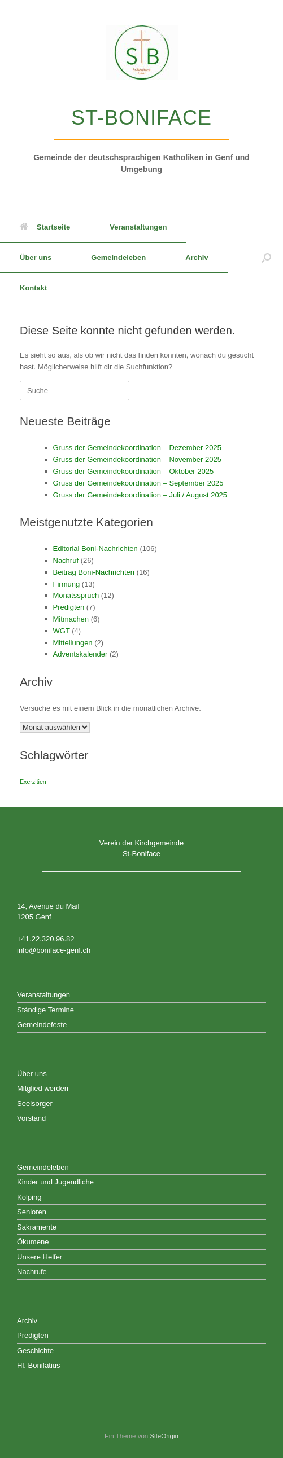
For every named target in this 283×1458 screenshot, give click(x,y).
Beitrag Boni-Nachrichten (94, 572)
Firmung (66, 584)
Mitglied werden (42, 1088)
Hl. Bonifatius (38, 1365)
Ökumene (33, 1241)
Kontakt (33, 288)
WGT (61, 631)
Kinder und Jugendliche (55, 1182)
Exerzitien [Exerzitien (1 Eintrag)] (33, 781)
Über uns (35, 257)
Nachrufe (32, 1271)
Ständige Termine (45, 1010)
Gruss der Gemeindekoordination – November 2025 (137, 459)
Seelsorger (35, 1103)
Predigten (69, 607)
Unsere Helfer (39, 1257)
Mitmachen (71, 619)
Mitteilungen (73, 642)
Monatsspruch (76, 595)
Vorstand (31, 1118)
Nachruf (66, 560)
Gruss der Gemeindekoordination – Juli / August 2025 (140, 495)
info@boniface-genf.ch (53, 950)
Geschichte (35, 1350)
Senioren (31, 1212)
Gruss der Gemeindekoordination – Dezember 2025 (137, 447)
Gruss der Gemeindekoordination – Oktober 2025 (133, 471)
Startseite (45, 227)
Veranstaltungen (138, 227)
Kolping (29, 1197)
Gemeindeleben (118, 257)
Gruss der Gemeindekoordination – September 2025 (138, 483)
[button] (266, 257)
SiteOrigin (164, 1436)
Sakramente (36, 1227)
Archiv (196, 257)
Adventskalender (80, 654)
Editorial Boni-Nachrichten (95, 548)
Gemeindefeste (42, 1024)
